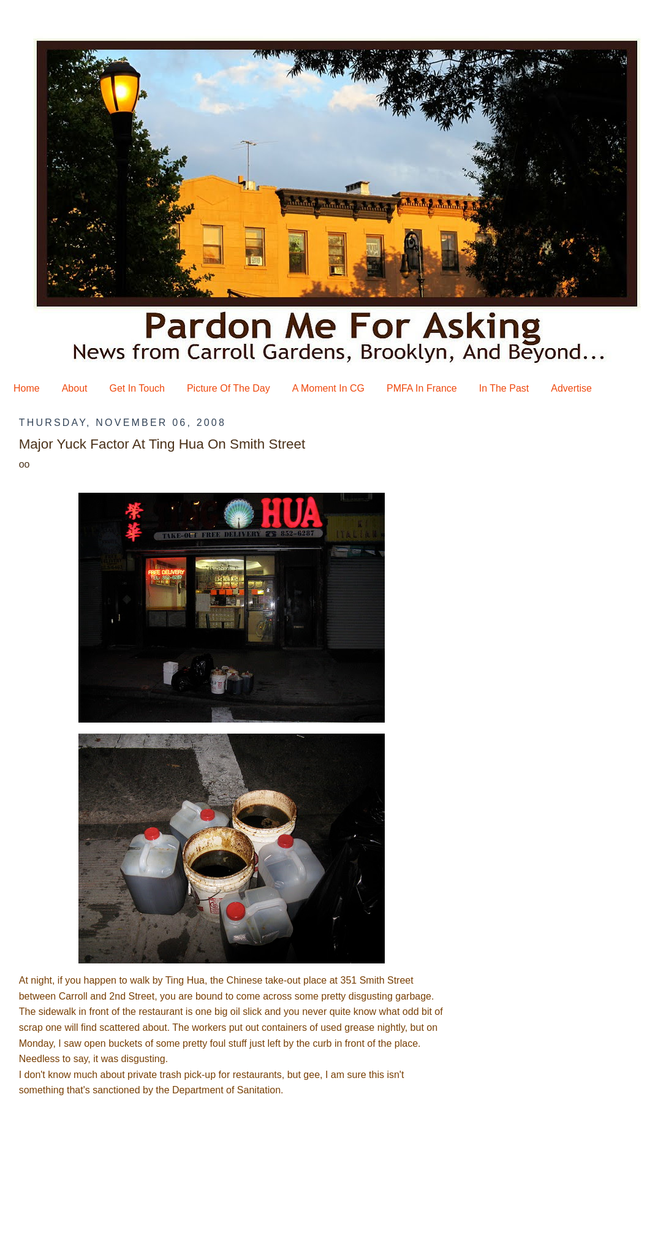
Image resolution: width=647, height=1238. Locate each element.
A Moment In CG (328, 388)
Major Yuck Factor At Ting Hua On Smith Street (162, 444)
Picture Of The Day (228, 388)
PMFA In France (422, 388)
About (75, 388)
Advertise (571, 388)
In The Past (504, 388)
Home (26, 388)
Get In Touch (137, 388)
